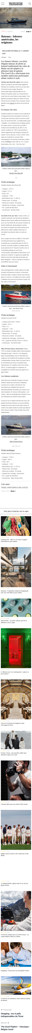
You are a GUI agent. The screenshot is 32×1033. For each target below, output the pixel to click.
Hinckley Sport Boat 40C (16, 173)
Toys (7, 31)
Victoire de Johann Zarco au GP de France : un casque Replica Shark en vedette (15, 935)
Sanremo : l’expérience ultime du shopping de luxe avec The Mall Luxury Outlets (14, 592)
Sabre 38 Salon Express (16, 441)
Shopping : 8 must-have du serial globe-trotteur (15, 970)
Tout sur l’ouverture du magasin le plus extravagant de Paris (12, 724)
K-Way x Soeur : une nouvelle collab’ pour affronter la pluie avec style (13, 754)
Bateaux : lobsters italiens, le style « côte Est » (14, 487)
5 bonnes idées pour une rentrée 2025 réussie (14, 804)
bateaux (12, 103)
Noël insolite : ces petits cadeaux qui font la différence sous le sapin (14, 621)
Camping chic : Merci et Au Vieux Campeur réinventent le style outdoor (14, 540)
